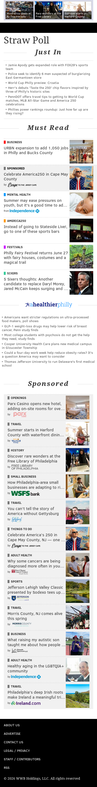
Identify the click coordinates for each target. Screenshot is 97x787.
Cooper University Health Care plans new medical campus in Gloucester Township (47, 346)
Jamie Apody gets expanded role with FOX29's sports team (47, 67)
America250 (16, 221)
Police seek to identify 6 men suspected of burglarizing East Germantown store (48, 75)
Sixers (12, 273)
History (17, 450)
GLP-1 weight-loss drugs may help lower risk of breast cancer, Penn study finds (44, 328)
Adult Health (21, 555)
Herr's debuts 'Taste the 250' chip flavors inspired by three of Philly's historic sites (47, 89)
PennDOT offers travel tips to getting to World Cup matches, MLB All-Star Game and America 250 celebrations (45, 100)
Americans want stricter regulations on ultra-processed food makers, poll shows (45, 319)
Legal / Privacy (17, 750)
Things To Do (21, 529)
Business (14, 142)
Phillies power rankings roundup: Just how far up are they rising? (47, 111)
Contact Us (13, 742)
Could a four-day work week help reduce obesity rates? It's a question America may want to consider (47, 354)
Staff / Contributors (22, 759)
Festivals (15, 247)
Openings (18, 398)
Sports (16, 581)
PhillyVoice (11, 27)
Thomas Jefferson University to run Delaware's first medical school (48, 363)
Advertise (12, 733)
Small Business (23, 476)
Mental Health (19, 194)
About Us (12, 725)
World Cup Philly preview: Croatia (33, 82)
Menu (89, 27)
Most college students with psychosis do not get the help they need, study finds (46, 337)
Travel (16, 424)
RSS (6, 767)
